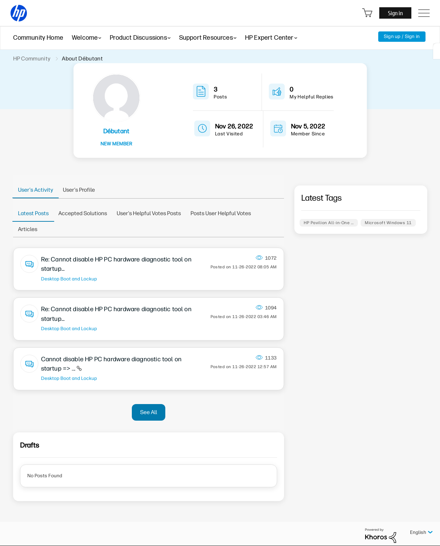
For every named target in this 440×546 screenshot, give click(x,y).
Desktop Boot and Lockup (69, 278)
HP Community (32, 58)
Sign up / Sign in (402, 36)
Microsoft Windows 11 (388, 222)
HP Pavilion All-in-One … (329, 222)
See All (148, 412)
